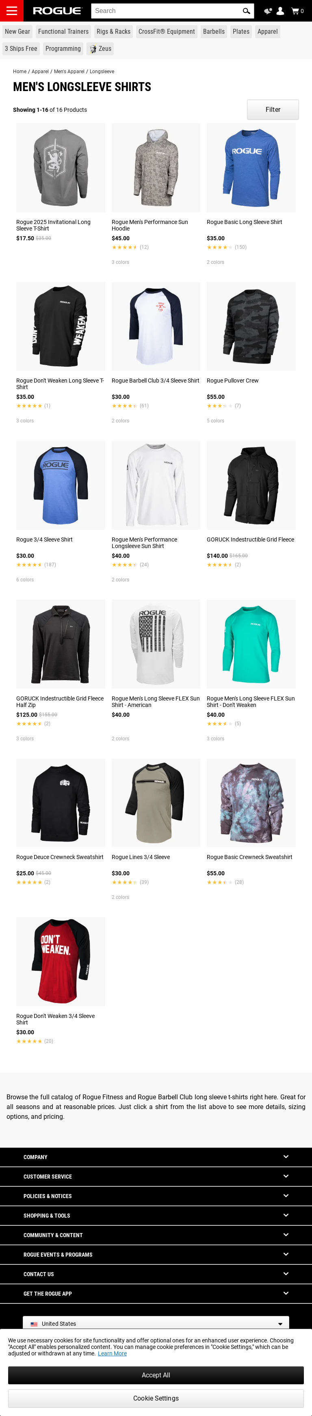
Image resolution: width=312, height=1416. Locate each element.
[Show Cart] (297, 11)
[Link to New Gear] (17, 31)
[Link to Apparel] (267, 31)
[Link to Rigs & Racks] (113, 31)
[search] (172, 11)
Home (19, 71)
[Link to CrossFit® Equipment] (166, 31)
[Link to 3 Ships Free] (21, 48)
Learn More (112, 1353)
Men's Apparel (69, 71)
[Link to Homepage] (58, 10)
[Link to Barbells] (214, 31)
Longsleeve (102, 71)
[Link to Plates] (241, 31)
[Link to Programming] (63, 48)
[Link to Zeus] (100, 48)
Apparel (40, 71)
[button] (246, 11)
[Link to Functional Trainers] (63, 31)
